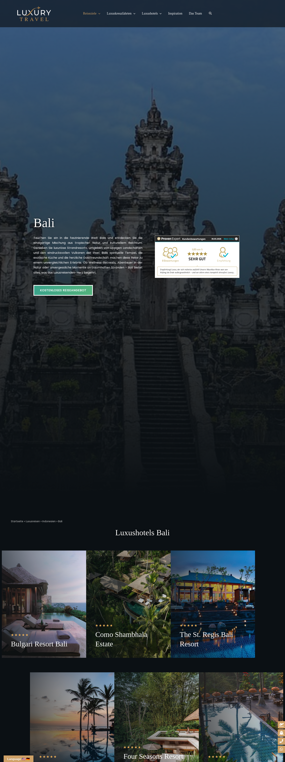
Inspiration (175, 13)
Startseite (17, 521)
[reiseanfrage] (281, 724)
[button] (98, 13)
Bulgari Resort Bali (39, 644)
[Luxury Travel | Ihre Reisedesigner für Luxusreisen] (34, 13)
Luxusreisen (33, 521)
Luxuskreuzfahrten (121, 13)
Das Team (195, 13)
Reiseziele (91, 13)
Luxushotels (152, 13)
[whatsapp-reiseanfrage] (281, 741)
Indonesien (49, 521)
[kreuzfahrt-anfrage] (281, 733)
